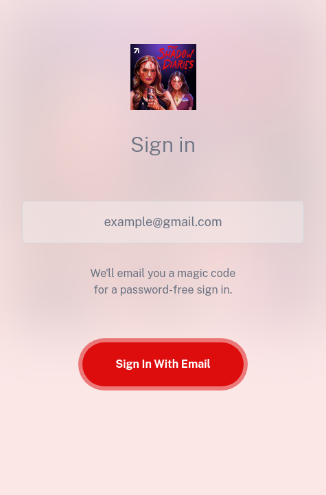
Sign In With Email (163, 364)
